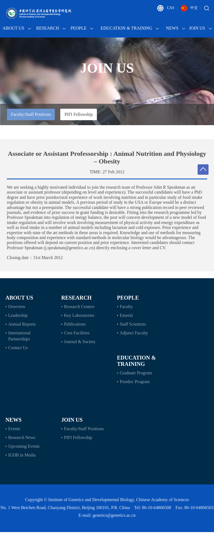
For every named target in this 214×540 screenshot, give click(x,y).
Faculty (126, 306)
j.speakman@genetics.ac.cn (69, 247)
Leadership (18, 315)
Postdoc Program (135, 381)
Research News (21, 437)
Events (14, 428)
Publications (75, 324)
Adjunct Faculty (134, 333)
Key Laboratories (79, 315)
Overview (16, 306)
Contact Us (18, 347)
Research (51, 28)
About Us (16, 28)
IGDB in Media (22, 455)
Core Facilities (77, 333)
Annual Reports (22, 324)
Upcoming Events (24, 446)
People (82, 28)
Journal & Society (80, 341)
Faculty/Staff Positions (31, 114)
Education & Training (130, 28)
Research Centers (79, 306)
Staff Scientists (133, 324)
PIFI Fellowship (79, 114)
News (175, 28)
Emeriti (126, 315)
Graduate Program (136, 372)
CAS (165, 8)
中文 (189, 8)
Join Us (200, 28)
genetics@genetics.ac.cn (114, 515)
